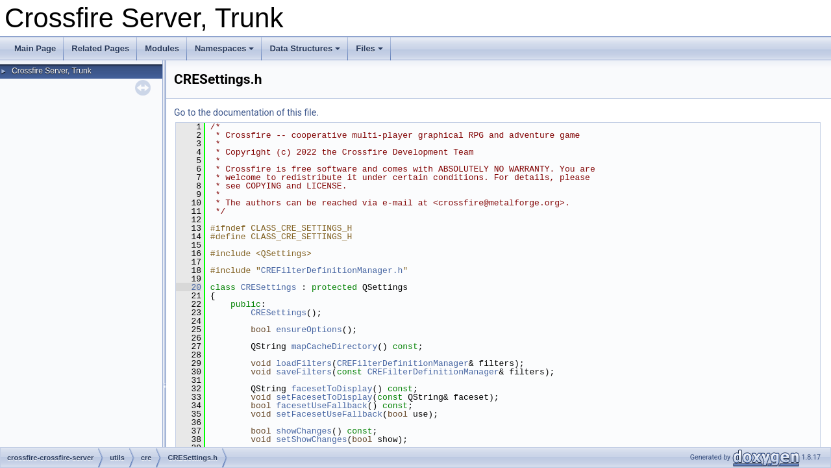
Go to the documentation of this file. (246, 112)
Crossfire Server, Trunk (52, 70)
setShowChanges (311, 439)
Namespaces (224, 48)
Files (369, 48)
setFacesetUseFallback (329, 414)
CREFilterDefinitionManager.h (332, 270)
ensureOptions (308, 329)
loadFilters (304, 363)
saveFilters (304, 372)
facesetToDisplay (332, 389)
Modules (162, 48)
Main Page (35, 48)
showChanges (304, 431)
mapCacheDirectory (334, 346)
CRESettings (269, 287)
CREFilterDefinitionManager (403, 363)
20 (188, 287)
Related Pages (100, 48)
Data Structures (304, 48)
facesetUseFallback (321, 405)
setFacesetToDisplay (324, 397)
